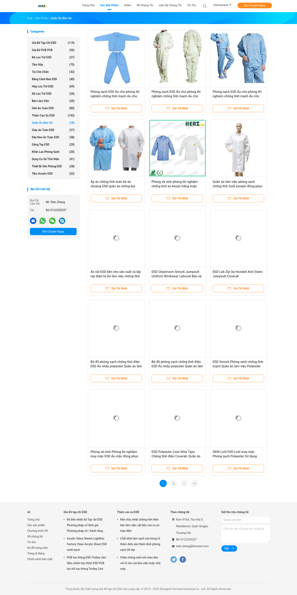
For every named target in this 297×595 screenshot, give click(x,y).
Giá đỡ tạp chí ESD (53, 43)
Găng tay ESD (53, 144)
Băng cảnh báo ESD (53, 79)
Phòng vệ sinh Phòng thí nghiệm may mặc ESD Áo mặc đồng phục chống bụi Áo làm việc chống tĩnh (114, 456)
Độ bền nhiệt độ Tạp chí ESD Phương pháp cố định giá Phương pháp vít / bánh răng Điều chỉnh (85, 526)
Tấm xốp (53, 65)
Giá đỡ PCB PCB (53, 50)
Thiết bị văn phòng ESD (53, 166)
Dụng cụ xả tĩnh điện (53, 159)
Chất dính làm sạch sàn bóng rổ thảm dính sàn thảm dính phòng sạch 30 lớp (140, 544)
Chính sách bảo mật (39, 559)
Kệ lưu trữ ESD (53, 57)
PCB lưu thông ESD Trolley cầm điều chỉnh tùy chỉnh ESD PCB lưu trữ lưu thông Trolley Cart (86, 563)
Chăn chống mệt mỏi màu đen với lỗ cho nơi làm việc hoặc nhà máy (140, 563)
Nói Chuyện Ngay (254, 5)
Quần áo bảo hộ (53, 123)
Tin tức (31, 542)
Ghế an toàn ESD (53, 108)
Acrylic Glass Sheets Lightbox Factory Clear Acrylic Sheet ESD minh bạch (87, 544)
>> (194, 483)
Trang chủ (33, 519)
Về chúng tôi (35, 536)
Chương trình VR (37, 530)
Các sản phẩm (36, 525)
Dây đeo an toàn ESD (53, 137)
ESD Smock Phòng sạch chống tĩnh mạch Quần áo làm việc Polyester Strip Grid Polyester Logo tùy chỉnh (238, 366)
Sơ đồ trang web (37, 547)
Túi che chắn (53, 72)
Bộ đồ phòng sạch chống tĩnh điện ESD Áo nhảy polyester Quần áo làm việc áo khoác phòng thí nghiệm (116, 366)
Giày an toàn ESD (53, 130)
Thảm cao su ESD (53, 115)
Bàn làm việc (53, 101)
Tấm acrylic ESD (53, 174)
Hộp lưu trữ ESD (53, 86)
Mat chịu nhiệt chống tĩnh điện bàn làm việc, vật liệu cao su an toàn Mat (140, 525)
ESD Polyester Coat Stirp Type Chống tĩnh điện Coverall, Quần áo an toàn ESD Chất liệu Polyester (176, 456)
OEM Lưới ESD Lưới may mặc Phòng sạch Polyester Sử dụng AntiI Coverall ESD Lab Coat (235, 456)
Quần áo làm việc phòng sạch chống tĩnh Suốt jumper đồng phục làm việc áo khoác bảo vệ (238, 186)
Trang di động (36, 553)
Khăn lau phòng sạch (53, 152)
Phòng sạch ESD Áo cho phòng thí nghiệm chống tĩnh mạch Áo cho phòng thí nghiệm (115, 96)
